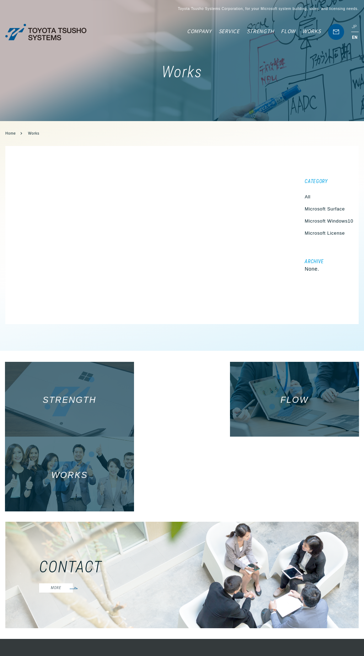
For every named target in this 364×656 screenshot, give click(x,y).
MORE (58, 515)
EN (355, 37)
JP (354, 26)
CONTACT (348, 614)
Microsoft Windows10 (329, 221)
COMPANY (199, 31)
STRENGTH (260, 31)
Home (10, 133)
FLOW (288, 31)
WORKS (312, 31)
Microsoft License (325, 233)
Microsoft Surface (325, 209)
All (308, 196)
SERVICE (229, 31)
